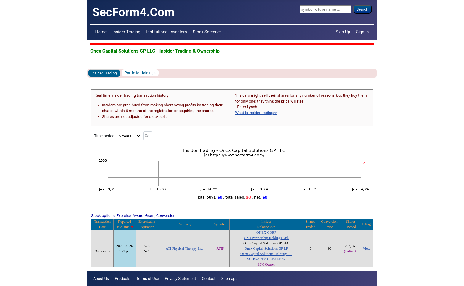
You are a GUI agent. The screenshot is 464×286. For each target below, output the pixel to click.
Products (122, 278)
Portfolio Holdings (140, 73)
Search (362, 9)
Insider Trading (126, 32)
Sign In (362, 32)
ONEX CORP (266, 232)
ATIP (220, 248)
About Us (101, 278)
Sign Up (343, 32)
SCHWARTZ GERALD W (266, 259)
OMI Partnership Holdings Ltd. (266, 238)
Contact (208, 278)
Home (101, 32)
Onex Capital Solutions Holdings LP (266, 254)
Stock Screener (207, 32)
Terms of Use (147, 278)
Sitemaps (229, 278)
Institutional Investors (166, 32)
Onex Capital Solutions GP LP (266, 248)
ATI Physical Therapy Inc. (184, 248)
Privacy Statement (180, 278)
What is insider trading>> (256, 112)
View (366, 248)
